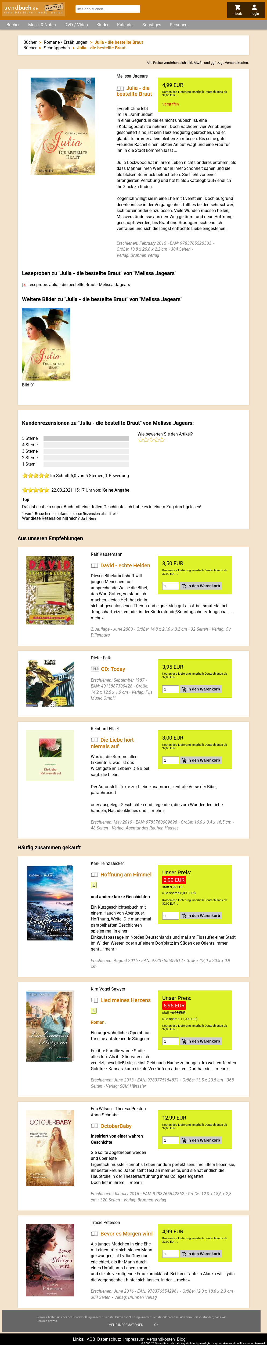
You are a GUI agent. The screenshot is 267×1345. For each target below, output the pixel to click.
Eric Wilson (101, 1108)
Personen (178, 24)
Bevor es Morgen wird (126, 1233)
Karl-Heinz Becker (107, 863)
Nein (92, 518)
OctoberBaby (116, 1126)
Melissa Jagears (132, 76)
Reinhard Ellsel (105, 728)
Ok (156, 1330)
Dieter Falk (101, 657)
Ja (83, 518)
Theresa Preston (130, 1108)
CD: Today (113, 669)
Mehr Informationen (126, 1330)
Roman (97, 1022)
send (21, 8)
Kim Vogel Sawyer (108, 989)
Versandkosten (236, 63)
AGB (91, 1339)
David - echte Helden (125, 565)
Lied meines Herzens (125, 1000)
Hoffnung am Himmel (125, 874)
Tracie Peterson (105, 1222)
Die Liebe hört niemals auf (112, 743)
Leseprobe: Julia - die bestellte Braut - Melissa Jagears (76, 284)
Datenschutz (109, 1339)
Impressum (134, 1339)
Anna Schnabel (105, 1114)
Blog (181, 1339)
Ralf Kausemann (106, 554)
